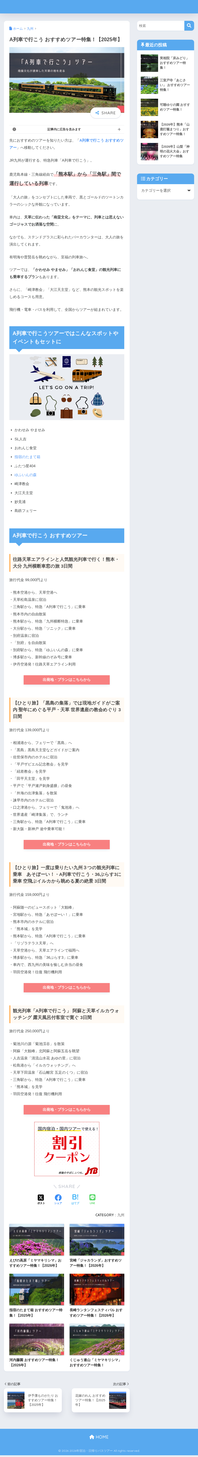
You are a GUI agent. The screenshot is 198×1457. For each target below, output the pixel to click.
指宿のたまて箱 (27, 457)
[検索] (189, 26)
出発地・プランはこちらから (67, 680)
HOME (99, 1438)
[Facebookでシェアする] (58, 1202)
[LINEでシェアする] (92, 1202)
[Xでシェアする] (41, 1202)
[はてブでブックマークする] (75, 1202)
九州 (120, 1216)
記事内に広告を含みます (64, 129)
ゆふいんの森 (26, 475)
